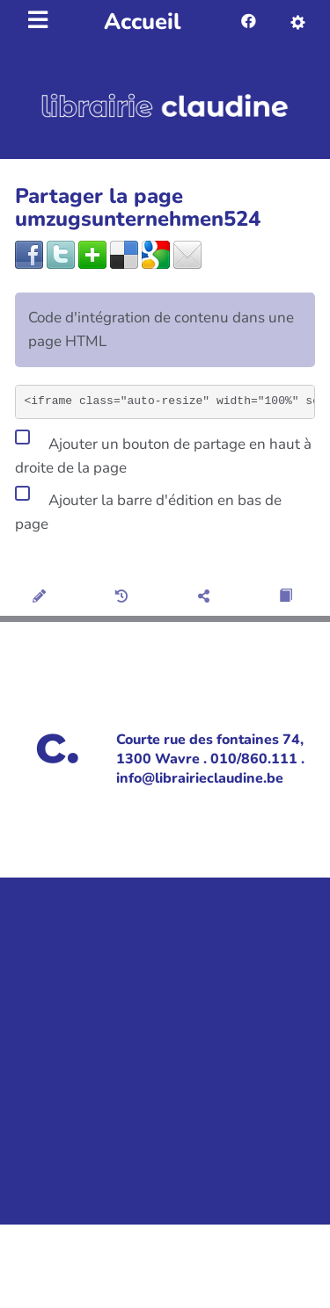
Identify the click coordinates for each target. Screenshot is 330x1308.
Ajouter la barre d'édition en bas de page (148, 509)
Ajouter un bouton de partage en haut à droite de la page (163, 453)
